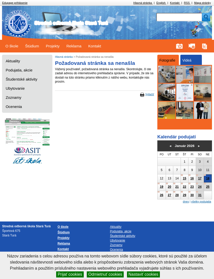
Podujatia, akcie (19, 70)
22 (184, 187)
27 (169, 195)
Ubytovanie (15, 88)
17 (199, 178)
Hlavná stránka (143, 2)
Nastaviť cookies (143, 274)
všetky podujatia (201, 201)
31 (199, 195)
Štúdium (32, 46)
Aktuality (13, 61)
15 (184, 178)
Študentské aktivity (21, 79)
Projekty (52, 46)
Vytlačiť (149, 94)
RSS (187, 2)
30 (192, 195)
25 (207, 187)
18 (207, 178)
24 (199, 187)
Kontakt (175, 2)
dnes (186, 201)
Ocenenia (14, 106)
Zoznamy (13, 97)
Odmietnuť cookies (105, 274)
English (161, 2)
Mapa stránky (202, 2)
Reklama (74, 46)
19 (161, 187)
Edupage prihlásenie (14, 2)
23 (192, 187)
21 (177, 187)
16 (192, 178)
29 (184, 195)
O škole (11, 46)
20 (169, 187)
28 (177, 195)
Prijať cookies (70, 274)
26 (161, 195)
